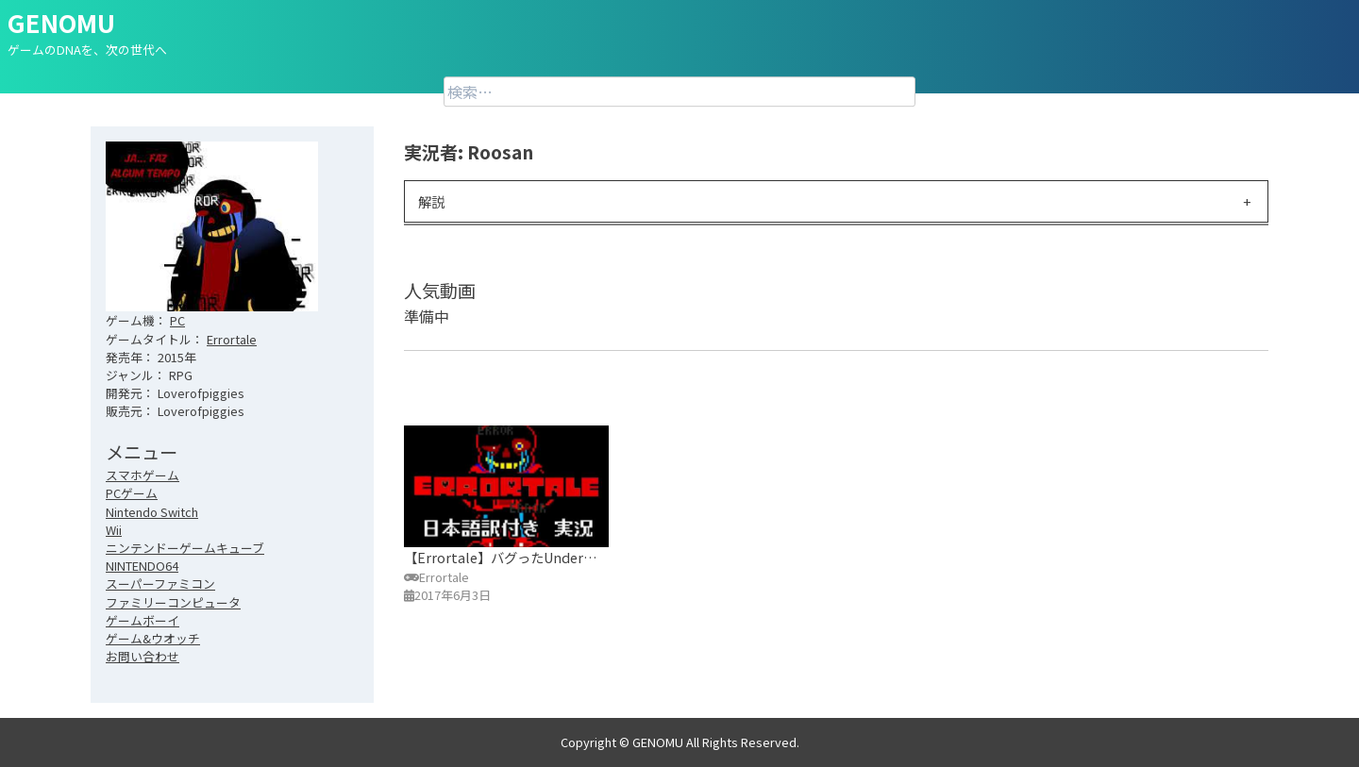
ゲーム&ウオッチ (153, 638)
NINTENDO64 (142, 566)
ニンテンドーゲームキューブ (185, 548)
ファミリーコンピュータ (173, 602)
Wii (114, 530)
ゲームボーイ (142, 620)
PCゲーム (132, 493)
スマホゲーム (142, 475)
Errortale (232, 339)
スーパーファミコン (160, 583)
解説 (431, 201)
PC (177, 320)
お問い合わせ (142, 656)
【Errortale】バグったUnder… (500, 557)
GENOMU (61, 22)
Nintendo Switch (152, 512)
